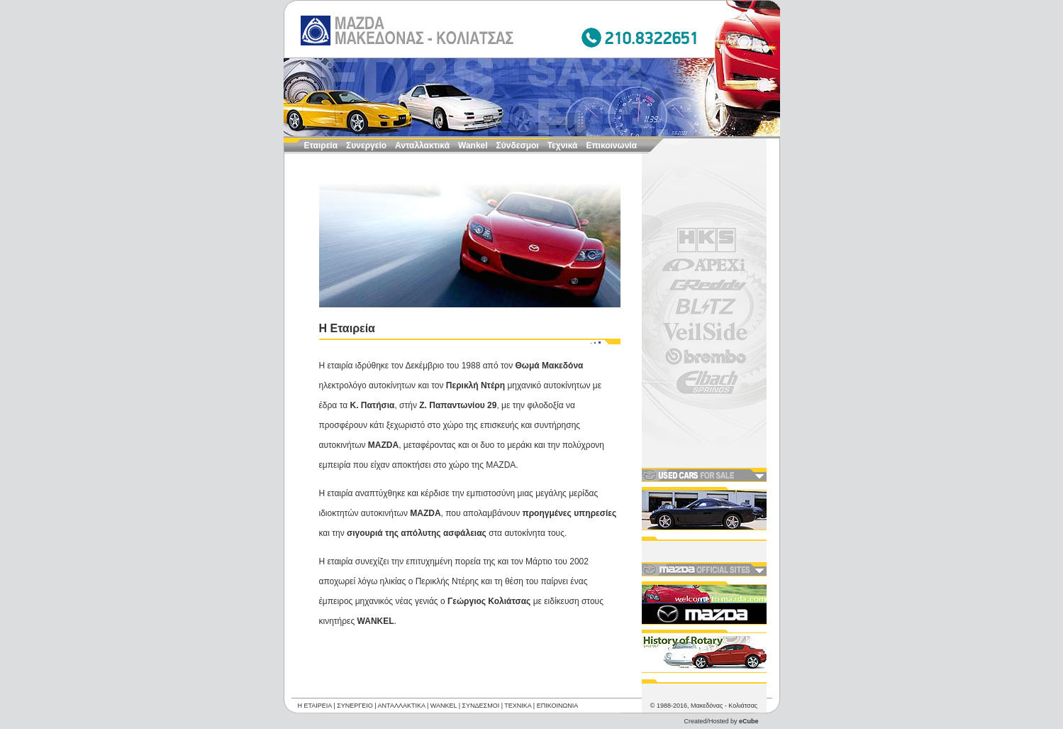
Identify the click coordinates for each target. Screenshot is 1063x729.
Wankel (473, 145)
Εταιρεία (321, 145)
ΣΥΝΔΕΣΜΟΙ (481, 699)
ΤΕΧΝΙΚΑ (517, 699)
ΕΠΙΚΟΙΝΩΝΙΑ (557, 699)
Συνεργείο (366, 145)
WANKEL (443, 699)
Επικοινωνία (611, 145)
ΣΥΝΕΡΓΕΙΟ (355, 699)
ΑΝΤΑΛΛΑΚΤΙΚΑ (401, 699)
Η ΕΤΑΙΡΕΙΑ (315, 699)
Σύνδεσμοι (517, 145)
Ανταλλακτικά (422, 145)
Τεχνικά (562, 145)
